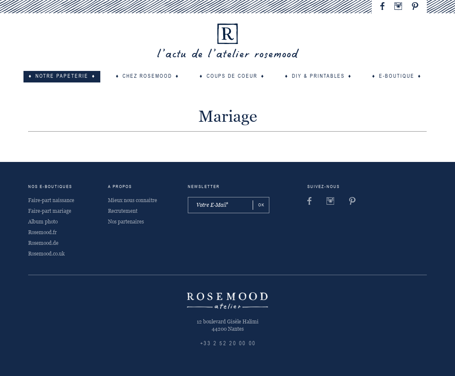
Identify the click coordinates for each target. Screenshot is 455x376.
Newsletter (204, 187)
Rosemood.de (43, 243)
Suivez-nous (323, 187)
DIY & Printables (318, 76)
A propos (120, 187)
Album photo (43, 222)
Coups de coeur (232, 76)
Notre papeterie (61, 76)
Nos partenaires (126, 222)
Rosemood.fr (42, 232)
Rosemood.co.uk (46, 254)
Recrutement (122, 211)
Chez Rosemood (147, 76)
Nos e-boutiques (50, 187)
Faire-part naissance (51, 200)
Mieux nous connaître (132, 200)
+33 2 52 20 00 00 (228, 344)
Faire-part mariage (49, 211)
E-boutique (396, 76)
